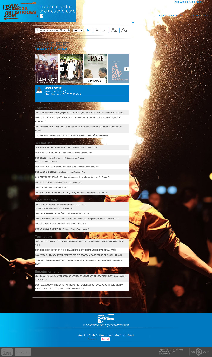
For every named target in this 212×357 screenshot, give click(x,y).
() (62, 91)
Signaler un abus (106, 335)
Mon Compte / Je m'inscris (189, 2)
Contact (130, 335)
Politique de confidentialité (86, 335)
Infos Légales (120, 335)
